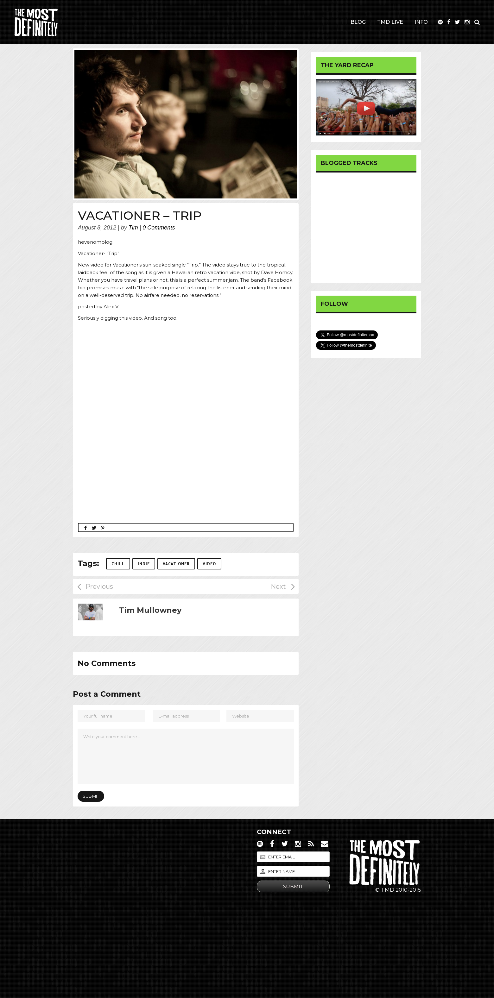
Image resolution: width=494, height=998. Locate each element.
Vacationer (176, 564)
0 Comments (158, 227)
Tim (133, 227)
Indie (144, 564)
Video (209, 564)
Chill (118, 564)
